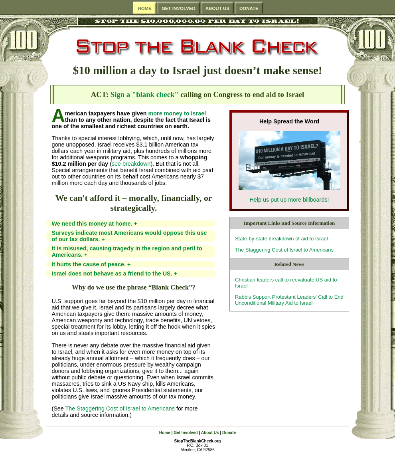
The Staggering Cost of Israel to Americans (284, 250)
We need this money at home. (94, 223)
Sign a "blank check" (145, 94)
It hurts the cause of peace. (90, 264)
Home (164, 432)
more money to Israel (177, 113)
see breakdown (131, 164)
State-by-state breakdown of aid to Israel (281, 239)
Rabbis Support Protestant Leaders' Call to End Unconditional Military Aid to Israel (289, 300)
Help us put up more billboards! (289, 199)
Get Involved (186, 432)
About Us (210, 432)
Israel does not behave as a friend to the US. (114, 273)
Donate (229, 432)
